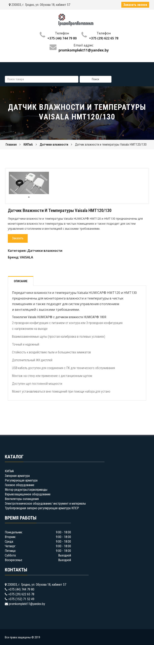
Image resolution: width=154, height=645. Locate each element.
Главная (11, 144)
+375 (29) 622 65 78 (103, 38)
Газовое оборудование (19, 485)
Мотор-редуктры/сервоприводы (26, 490)
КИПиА (28, 144)
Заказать (17, 238)
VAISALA (26, 257)
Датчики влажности (54, 144)
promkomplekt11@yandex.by (27, 604)
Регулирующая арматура (21, 480)
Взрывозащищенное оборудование (28, 494)
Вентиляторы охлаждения (22, 499)
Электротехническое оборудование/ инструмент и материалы (45, 503)
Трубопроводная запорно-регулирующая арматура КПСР (42, 508)
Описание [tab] (20, 281)
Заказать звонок (135, 5)
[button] (45, 175)
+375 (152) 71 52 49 (21, 599)
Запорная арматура (17, 476)
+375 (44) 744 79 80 (62, 38)
